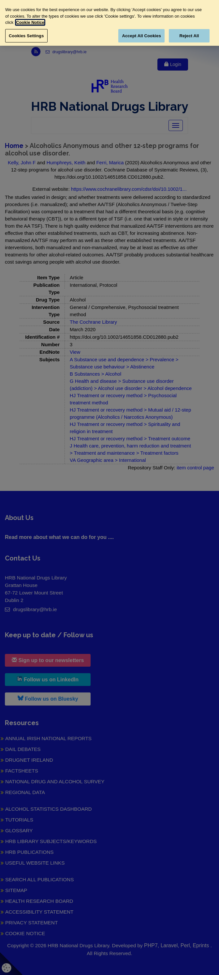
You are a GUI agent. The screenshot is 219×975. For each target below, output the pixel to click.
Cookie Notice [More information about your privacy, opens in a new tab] (30, 22)
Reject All (189, 35)
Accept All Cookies (141, 35)
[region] (109, 23)
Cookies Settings (26, 35)
